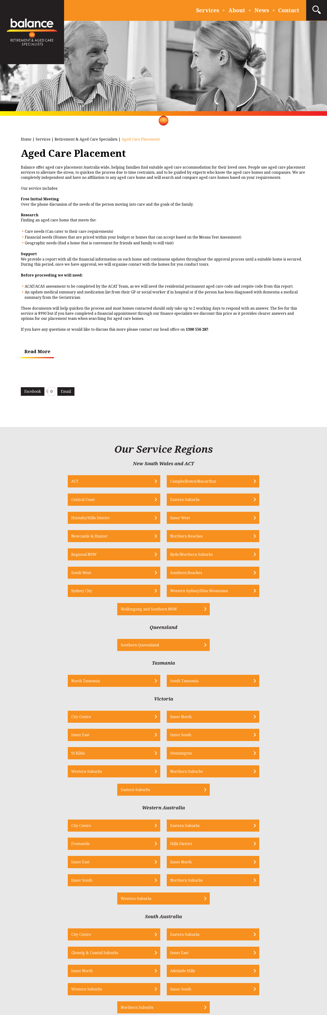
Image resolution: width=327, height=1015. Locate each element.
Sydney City (70, 537)
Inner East (180, 646)
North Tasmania (111, 610)
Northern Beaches (261, 500)
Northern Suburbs (261, 664)
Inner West (106, 500)
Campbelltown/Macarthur (120, 481)
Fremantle (180, 719)
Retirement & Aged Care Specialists (86, 139)
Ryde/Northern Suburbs (118, 519)
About (236, 10)
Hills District (256, 719)
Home (26, 139)
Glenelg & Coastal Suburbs (194, 793)
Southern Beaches (261, 519)
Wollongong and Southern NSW (236, 537)
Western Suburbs (186, 664)
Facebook (32, 391)
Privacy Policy (114, 982)
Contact (288, 10)
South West (181, 519)
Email (66, 391)
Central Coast (182, 481)
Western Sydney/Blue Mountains (162, 537)
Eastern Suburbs (259, 481)
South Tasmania (185, 610)
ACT (26, 481)
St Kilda (29, 664)
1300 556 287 (66, 907)
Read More (37, 351)
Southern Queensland (153, 573)
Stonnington (107, 664)
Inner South (255, 646)
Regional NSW (35, 519)
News (261, 10)
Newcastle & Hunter (189, 500)
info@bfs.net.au (131, 907)
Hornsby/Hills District (42, 500)
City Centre (33, 646)
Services (207, 10)
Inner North (107, 646)
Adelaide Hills (109, 811)
